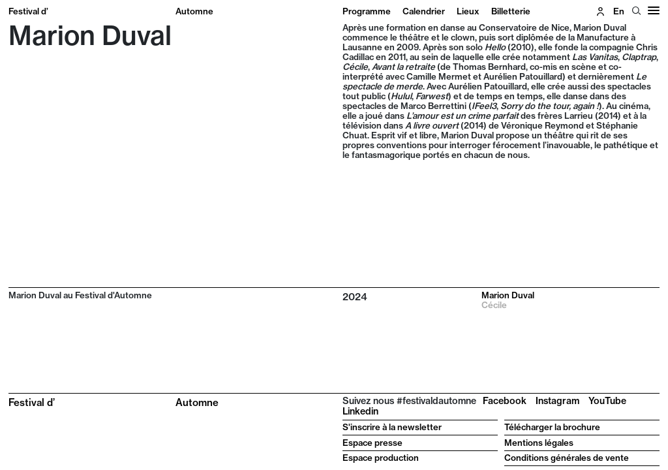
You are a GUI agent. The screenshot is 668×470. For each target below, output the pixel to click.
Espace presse (372, 442)
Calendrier (423, 11)
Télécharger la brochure (552, 427)
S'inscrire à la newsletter (392, 427)
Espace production (380, 457)
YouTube (607, 401)
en (618, 11)
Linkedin (360, 411)
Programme (366, 11)
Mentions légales (538, 442)
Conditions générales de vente (566, 457)
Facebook (504, 401)
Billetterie (510, 11)
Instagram (557, 401)
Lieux (468, 11)
